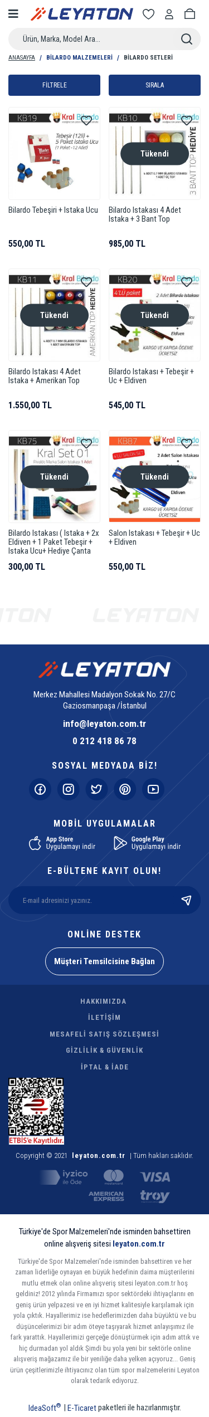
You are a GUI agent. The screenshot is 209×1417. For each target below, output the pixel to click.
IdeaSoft (44, 1407)
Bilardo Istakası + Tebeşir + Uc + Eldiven (151, 376)
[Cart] (192, 14)
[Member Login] (171, 14)
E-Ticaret (81, 1408)
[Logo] (82, 14)
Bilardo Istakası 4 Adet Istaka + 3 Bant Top (145, 215)
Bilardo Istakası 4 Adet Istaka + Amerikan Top (44, 376)
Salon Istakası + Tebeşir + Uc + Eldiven (154, 538)
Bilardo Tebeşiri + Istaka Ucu (53, 210)
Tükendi (154, 153)
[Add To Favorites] (86, 120)
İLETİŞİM (104, 1017)
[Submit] (187, 900)
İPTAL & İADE (105, 1067)
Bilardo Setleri (148, 57)
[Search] (104, 39)
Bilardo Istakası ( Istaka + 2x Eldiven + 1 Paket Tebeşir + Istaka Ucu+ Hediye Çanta (53, 542)
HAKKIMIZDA (103, 1001)
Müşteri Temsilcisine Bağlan (104, 961)
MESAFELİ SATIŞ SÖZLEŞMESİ (104, 1034)
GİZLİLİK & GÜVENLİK (104, 1050)
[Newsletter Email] (104, 900)
